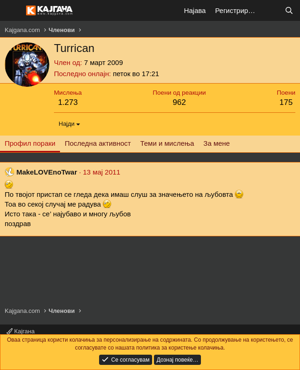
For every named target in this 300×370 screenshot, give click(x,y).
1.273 (68, 102)
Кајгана (20, 331)
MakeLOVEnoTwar (46, 172)
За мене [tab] (216, 143)
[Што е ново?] (270, 10)
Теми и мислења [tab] (167, 143)
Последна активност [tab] (98, 143)
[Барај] (289, 10)
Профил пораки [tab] (30, 143)
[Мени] (13, 10)
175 (286, 102)
